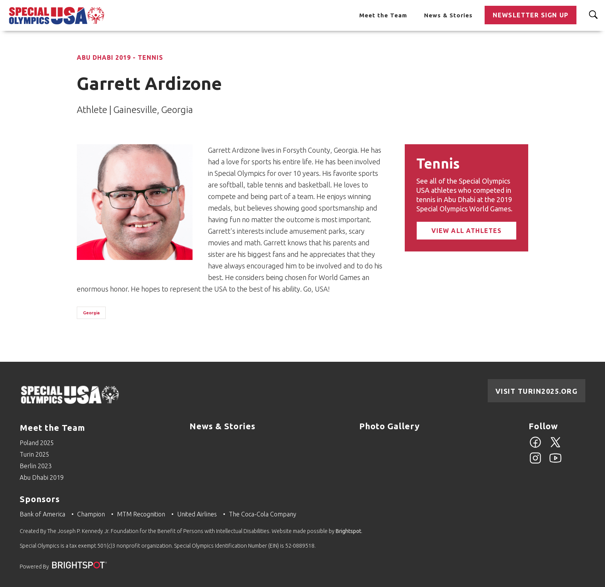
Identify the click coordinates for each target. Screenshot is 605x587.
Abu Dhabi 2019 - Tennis (120, 57)
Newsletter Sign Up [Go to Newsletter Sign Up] (530, 15)
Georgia (91, 312)
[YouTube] (555, 462)
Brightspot (348, 531)
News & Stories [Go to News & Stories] (448, 15)
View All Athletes (466, 230)
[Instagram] (535, 462)
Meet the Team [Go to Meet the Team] (383, 15)
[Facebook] (535, 446)
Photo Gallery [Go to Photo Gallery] (389, 426)
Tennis (438, 163)
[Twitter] (555, 446)
